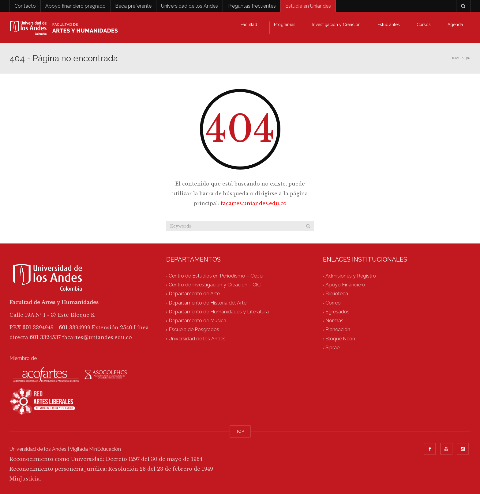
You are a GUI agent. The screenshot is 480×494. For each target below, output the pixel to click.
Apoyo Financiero (345, 285)
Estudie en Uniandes (308, 6)
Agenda (455, 24)
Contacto (25, 6)
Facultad (249, 24)
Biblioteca (336, 294)
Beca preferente (133, 6)
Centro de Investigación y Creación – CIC (215, 285)
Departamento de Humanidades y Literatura (219, 312)
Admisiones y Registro (350, 276)
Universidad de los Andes (189, 6)
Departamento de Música (197, 321)
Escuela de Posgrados (194, 330)
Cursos (424, 24)
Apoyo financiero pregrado (75, 6)
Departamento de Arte (194, 294)
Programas (284, 24)
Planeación (337, 330)
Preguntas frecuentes (251, 6)
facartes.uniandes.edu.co (254, 203)
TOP (240, 431)
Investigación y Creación (336, 24)
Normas (334, 321)
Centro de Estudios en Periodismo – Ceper (216, 276)
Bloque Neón (340, 339)
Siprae (332, 347)
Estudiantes (388, 24)
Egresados (337, 312)
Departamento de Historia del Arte (207, 303)
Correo (333, 303)
